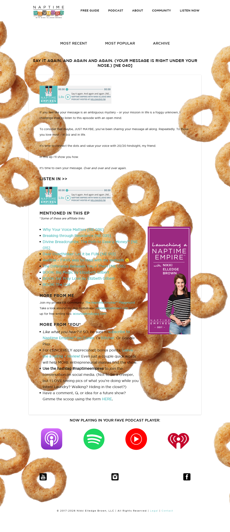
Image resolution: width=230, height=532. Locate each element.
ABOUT (137, 10)
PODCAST (115, 10)
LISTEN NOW (189, 10)
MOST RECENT (73, 43)
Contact (167, 510)
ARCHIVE (161, 43)
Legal (154, 510)
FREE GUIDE (89, 10)
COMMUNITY (161, 10)
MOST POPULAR (120, 43)
